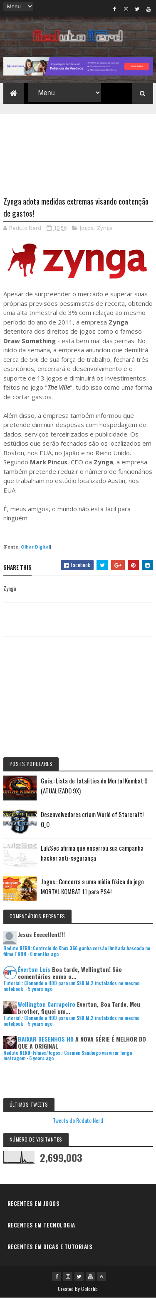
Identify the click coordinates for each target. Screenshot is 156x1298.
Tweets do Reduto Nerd (78, 1120)
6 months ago (44, 954)
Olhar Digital (35, 547)
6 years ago (41, 1058)
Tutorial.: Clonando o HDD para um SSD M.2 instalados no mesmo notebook (71, 986)
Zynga (105, 228)
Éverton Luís (34, 969)
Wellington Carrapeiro (46, 1004)
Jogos (87, 228)
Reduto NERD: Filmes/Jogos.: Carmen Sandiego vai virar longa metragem (67, 1055)
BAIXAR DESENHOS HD (46, 1038)
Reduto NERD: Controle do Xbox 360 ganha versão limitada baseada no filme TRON (76, 951)
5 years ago (40, 989)
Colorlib (89, 1288)
